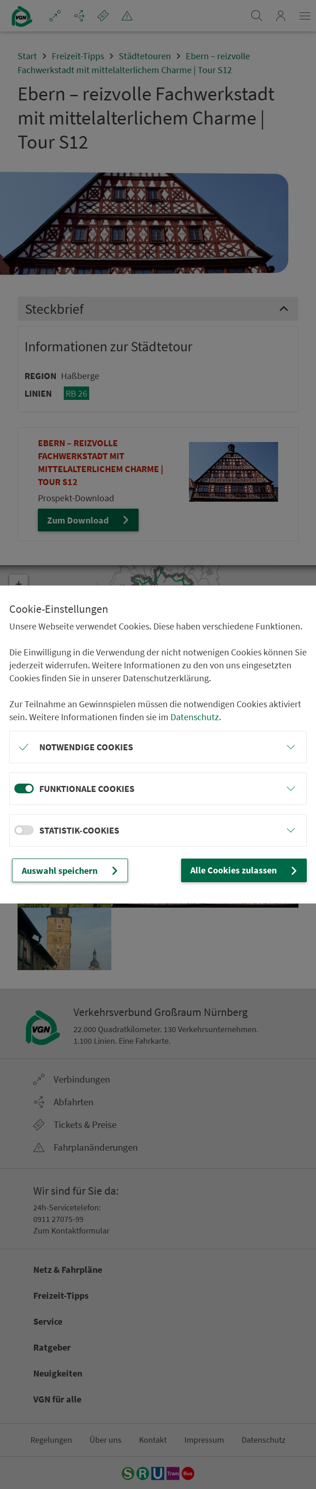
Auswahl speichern (71, 870)
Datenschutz (194, 717)
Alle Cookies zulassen (244, 870)
